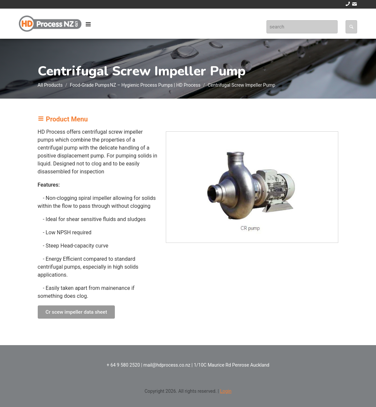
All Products (50, 85)
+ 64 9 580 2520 (123, 365)
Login (226, 391)
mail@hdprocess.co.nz (166, 365)
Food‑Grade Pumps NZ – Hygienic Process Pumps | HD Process (135, 85)
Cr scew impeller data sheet (76, 312)
